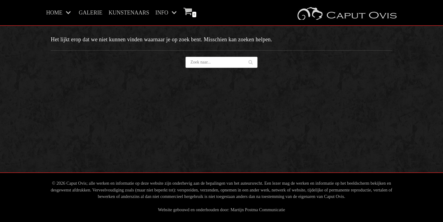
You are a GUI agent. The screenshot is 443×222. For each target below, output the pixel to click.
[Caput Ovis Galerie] (346, 13)
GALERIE (90, 13)
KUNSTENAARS (129, 13)
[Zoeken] (250, 62)
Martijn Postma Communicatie (257, 209)
